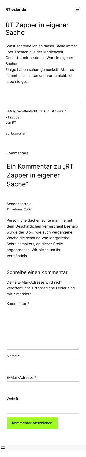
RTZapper (13, 117)
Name (13, 356)
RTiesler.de (16, 9)
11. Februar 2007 (19, 209)
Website (13, 398)
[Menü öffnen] (77, 9)
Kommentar (18, 303)
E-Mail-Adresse (21, 377)
